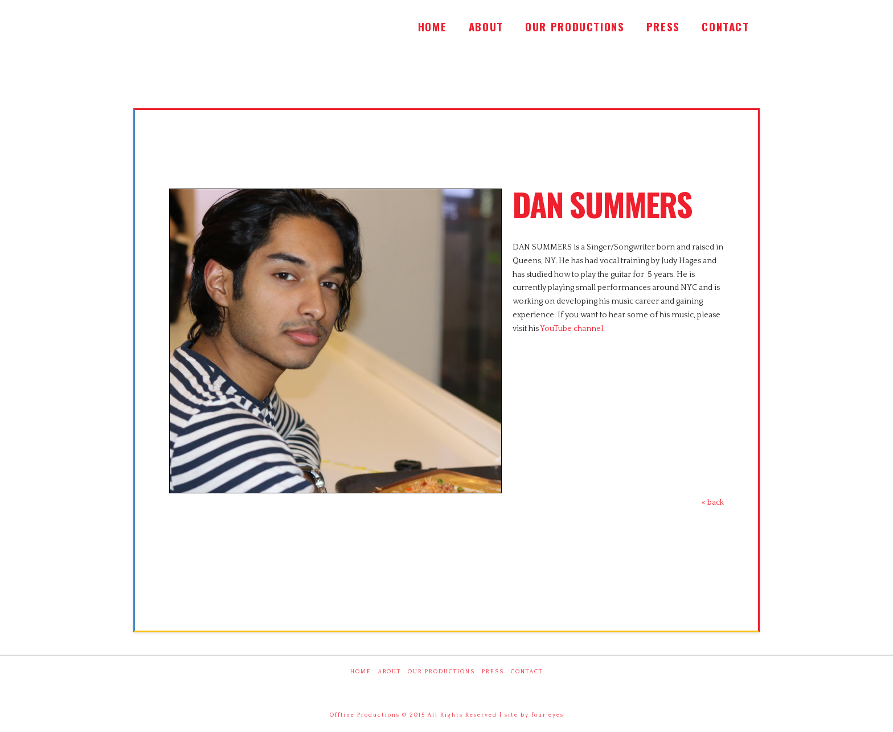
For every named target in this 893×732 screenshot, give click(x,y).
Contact (527, 672)
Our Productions (441, 672)
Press (493, 672)
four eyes (547, 715)
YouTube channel (571, 328)
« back (713, 502)
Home (360, 672)
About (389, 672)
